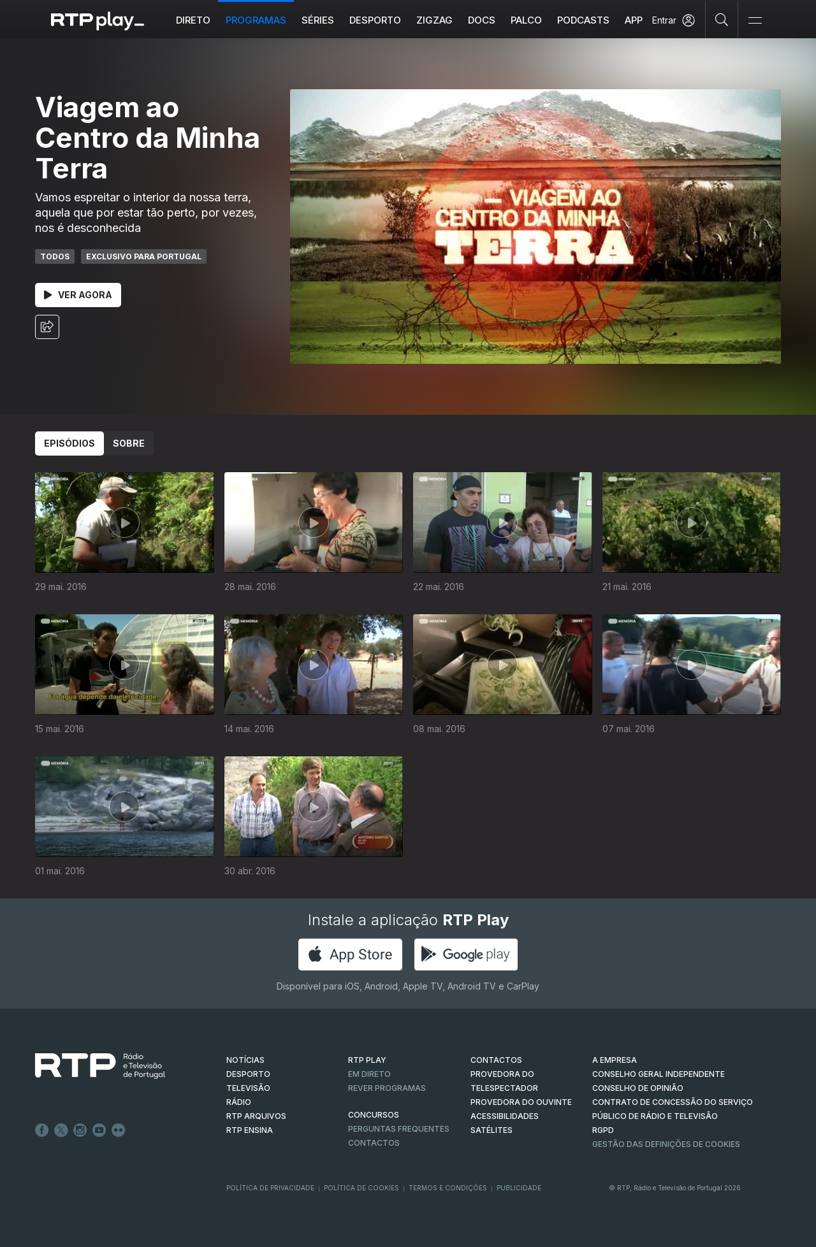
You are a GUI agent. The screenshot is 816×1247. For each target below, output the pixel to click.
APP (634, 20)
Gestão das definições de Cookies (666, 1144)
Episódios (69, 443)
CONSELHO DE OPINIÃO (637, 1088)
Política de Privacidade (270, 1188)
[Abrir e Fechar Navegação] (754, 20)
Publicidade (519, 1188)
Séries (318, 20)
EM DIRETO (369, 1074)
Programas (256, 20)
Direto (194, 20)
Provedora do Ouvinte (521, 1102)
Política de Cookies (361, 1188)
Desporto (376, 20)
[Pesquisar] (722, 19)
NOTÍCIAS (245, 1060)
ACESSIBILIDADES (504, 1116)
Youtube (99, 1130)
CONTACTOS (496, 1060)
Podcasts (584, 20)
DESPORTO (248, 1074)
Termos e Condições (448, 1188)
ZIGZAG (435, 20)
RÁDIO (238, 1102)
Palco (527, 20)
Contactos (374, 1143)
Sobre (129, 443)
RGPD (603, 1130)
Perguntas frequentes (398, 1129)
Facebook (42, 1130)
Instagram (80, 1130)
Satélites (491, 1130)
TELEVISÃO (248, 1088)
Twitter (61, 1130)
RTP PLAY (367, 1060)
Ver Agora (78, 294)
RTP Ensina (249, 1130)
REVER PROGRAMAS (387, 1088)
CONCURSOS (373, 1115)
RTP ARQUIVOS (256, 1116)
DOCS (482, 20)
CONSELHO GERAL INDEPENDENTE (658, 1074)
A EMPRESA (614, 1060)
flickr (119, 1130)
